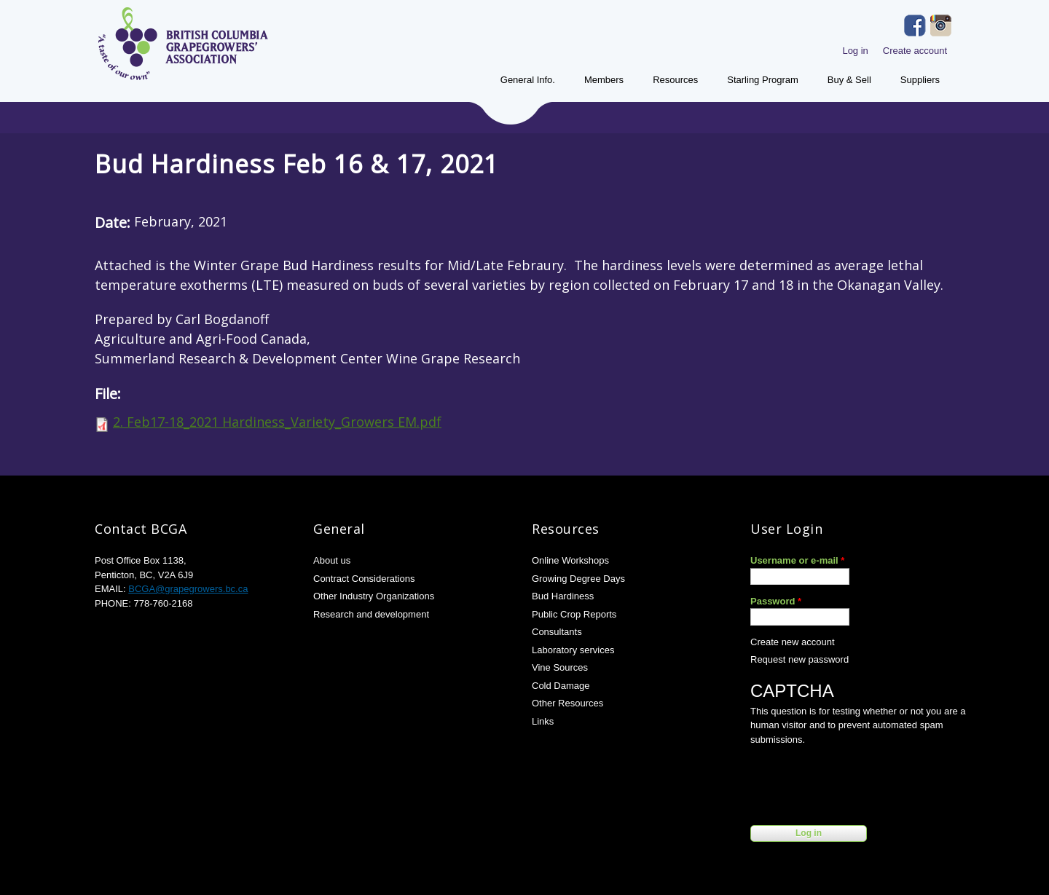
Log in (855, 50)
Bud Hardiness (563, 596)
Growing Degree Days (578, 578)
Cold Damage (561, 685)
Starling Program (762, 79)
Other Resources (567, 703)
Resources (675, 79)
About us (331, 560)
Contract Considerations (364, 578)
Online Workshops (570, 560)
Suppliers (920, 79)
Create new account (792, 641)
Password (775, 601)
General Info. (527, 79)
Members (604, 79)
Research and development (371, 614)
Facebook (915, 25)
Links (543, 721)
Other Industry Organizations (373, 596)
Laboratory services (573, 649)
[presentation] (861, 782)
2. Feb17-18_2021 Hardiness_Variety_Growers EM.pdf (277, 421)
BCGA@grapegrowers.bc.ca (188, 588)
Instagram (941, 25)
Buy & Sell (849, 79)
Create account (915, 50)
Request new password (799, 659)
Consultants (557, 631)
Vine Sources (560, 667)
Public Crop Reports (574, 614)
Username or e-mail (797, 560)
